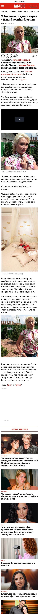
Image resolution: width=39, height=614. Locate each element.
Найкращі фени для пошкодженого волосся (18, 564)
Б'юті (26, 11)
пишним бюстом (27, 65)
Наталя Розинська (21, 60)
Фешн (20, 11)
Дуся (23, 79)
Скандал (13, 11)
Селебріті (4, 11)
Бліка (18, 385)
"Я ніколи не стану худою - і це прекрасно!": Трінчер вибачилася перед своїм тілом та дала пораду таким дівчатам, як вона (17, 531)
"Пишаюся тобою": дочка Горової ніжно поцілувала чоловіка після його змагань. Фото (19, 496)
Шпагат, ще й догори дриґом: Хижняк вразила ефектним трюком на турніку (19, 595)
